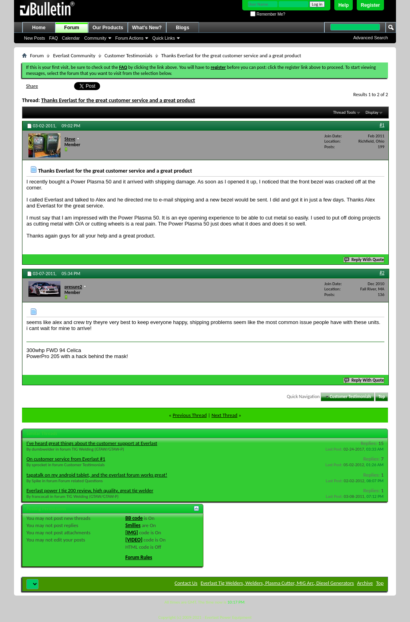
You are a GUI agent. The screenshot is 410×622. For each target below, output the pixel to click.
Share (32, 86)
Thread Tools (344, 112)
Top (381, 396)
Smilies (133, 525)
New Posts (34, 38)
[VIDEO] (134, 540)
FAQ (53, 38)
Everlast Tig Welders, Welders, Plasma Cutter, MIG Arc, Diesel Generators (277, 583)
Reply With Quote (364, 259)
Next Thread (224, 415)
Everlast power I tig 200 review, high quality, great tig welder (89, 490)
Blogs (182, 27)
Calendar (71, 38)
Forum (71, 27)
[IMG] (131, 532)
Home (38, 27)
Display (372, 112)
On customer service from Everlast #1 (65, 459)
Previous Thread (190, 415)
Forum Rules (138, 557)
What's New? (147, 27)
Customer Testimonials (128, 55)
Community (95, 38)
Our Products (107, 27)
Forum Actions (129, 38)
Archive (365, 583)
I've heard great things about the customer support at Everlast (91, 443)
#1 (382, 125)
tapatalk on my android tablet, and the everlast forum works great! (96, 475)
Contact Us (186, 583)
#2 (382, 273)
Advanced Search (370, 37)
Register (370, 5)
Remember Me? (267, 14)
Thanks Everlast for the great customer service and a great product (118, 100)
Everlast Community (74, 55)
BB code (134, 518)
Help (343, 5)
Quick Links (163, 38)
